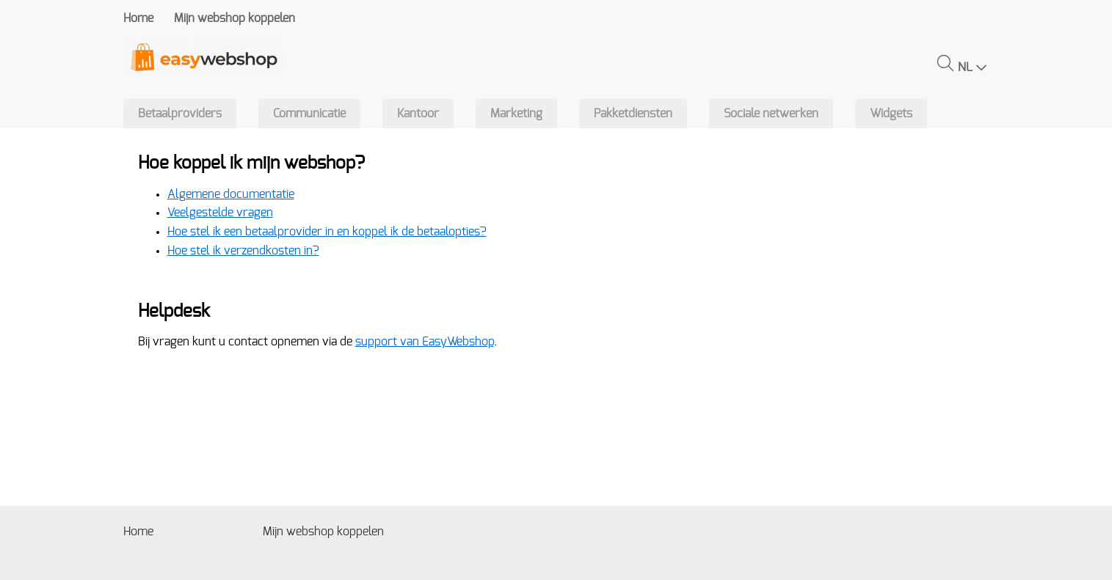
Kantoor (418, 114)
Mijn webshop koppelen (234, 18)
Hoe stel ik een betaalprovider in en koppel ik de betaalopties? (327, 232)
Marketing (516, 114)
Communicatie (309, 114)
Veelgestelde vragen (220, 213)
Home (138, 18)
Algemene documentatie (230, 194)
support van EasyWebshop (424, 342)
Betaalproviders (180, 114)
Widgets (891, 114)
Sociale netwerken (771, 114)
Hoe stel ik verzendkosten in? (243, 251)
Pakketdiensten (633, 114)
